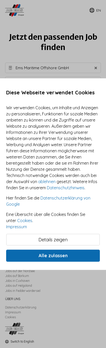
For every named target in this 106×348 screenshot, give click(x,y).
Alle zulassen (53, 255)
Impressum (16, 226)
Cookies (24, 220)
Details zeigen (53, 239)
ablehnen (47, 181)
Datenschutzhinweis (65, 187)
